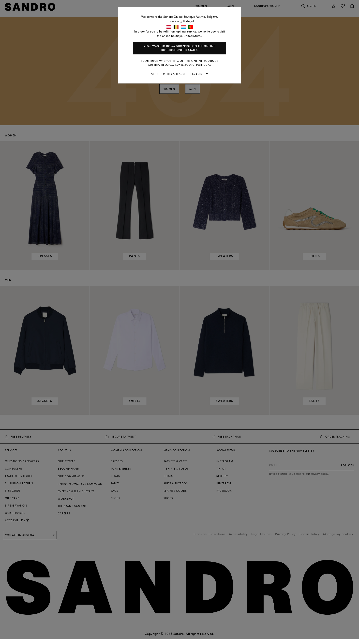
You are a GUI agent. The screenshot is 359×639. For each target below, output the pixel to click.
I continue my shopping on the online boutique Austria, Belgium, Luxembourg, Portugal (179, 62)
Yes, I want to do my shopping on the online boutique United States (179, 48)
